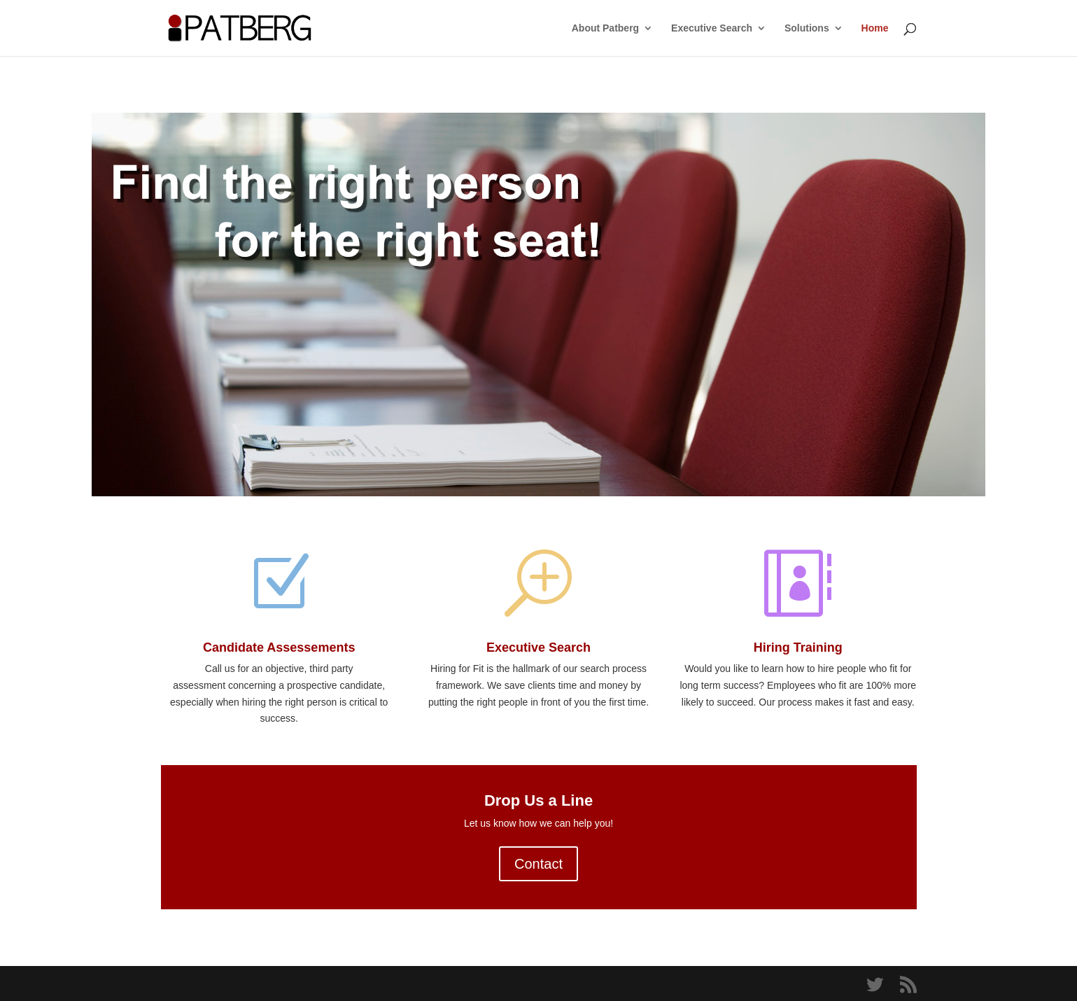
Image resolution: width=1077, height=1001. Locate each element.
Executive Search (711, 28)
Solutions (806, 28)
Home (875, 28)
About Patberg (605, 28)
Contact (538, 864)
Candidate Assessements (279, 647)
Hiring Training (798, 647)
